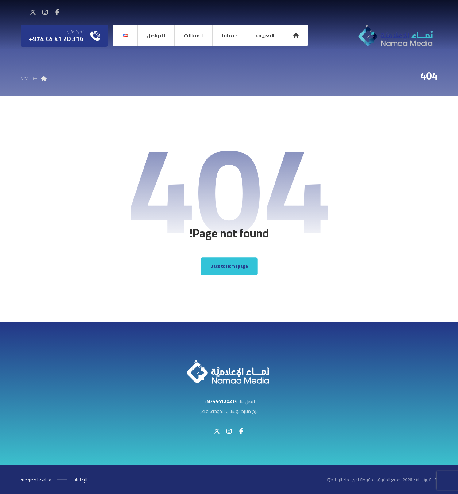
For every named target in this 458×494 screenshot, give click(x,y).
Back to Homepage (229, 266)
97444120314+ (220, 401)
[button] (57, 12)
